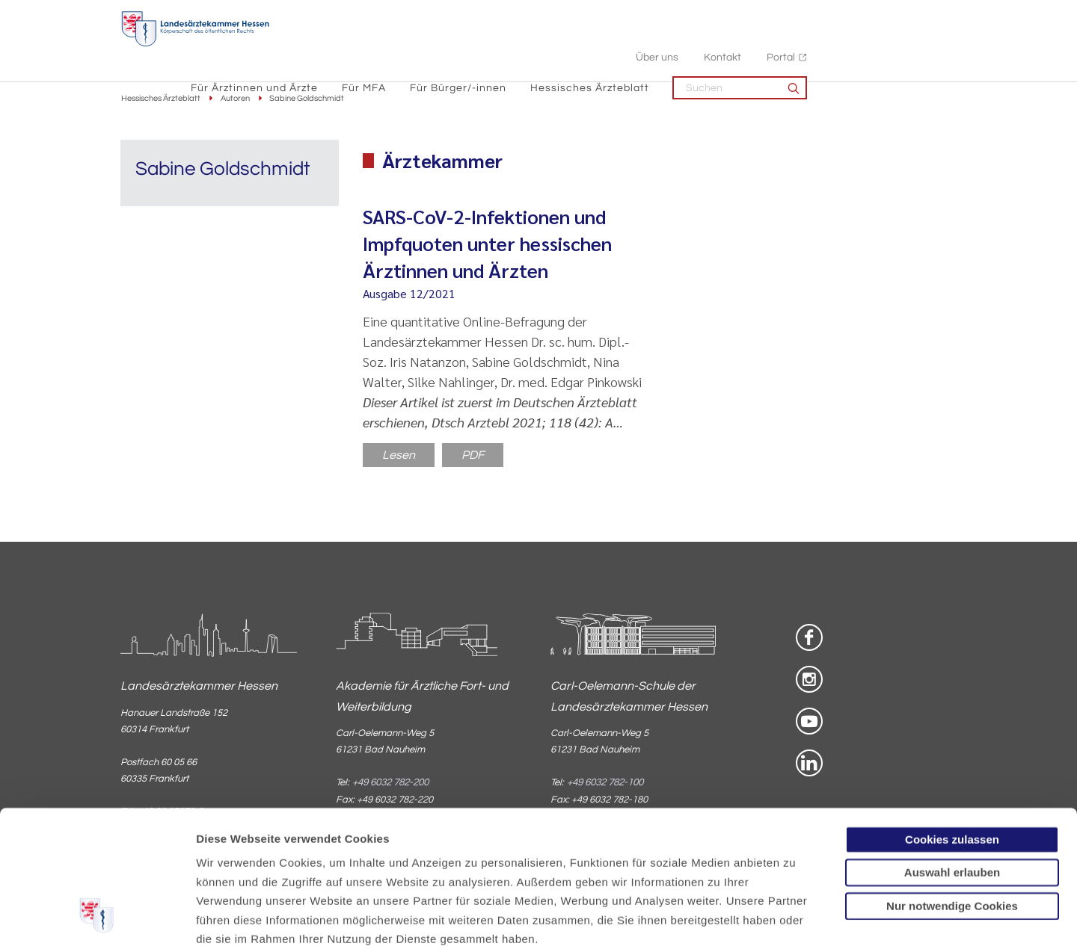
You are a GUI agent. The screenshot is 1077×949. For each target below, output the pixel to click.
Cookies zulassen (952, 721)
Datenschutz (232, 859)
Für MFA (513, 45)
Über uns (806, 15)
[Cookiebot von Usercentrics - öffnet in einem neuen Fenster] (96, 920)
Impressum (311, 859)
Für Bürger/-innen (607, 45)
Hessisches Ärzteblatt (739, 45)
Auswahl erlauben (952, 754)
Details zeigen (796, 919)
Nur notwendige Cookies (952, 788)
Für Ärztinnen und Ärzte (403, 45)
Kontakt (872, 15)
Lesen (398, 456)
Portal (930, 15)
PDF (472, 456)
